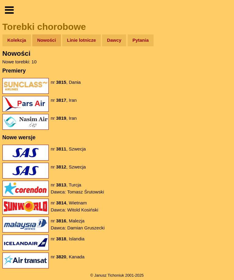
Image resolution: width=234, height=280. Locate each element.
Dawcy (114, 40)
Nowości (46, 40)
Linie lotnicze (81, 40)
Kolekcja (16, 40)
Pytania (141, 40)
